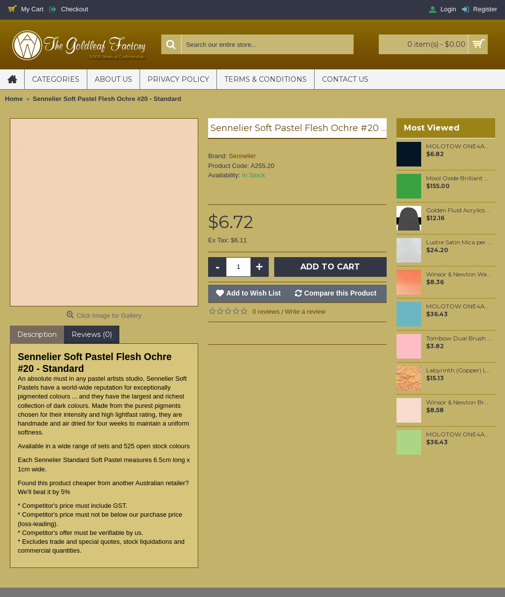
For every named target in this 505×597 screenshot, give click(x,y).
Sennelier (242, 156)
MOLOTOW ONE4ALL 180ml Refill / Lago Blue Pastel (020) (459, 306)
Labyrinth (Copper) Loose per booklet (459, 370)
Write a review (305, 311)
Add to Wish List (253, 293)
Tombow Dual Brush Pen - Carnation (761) (459, 338)
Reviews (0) (92, 334)
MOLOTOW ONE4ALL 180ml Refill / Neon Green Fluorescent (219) (459, 434)
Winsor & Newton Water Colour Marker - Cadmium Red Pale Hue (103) (459, 274)
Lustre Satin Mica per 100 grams (459, 242)
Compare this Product (340, 293)
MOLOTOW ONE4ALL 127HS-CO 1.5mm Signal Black (459, 146)
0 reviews (266, 311)
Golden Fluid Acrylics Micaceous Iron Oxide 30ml (459, 210)
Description (37, 334)
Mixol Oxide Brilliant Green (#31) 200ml (459, 178)
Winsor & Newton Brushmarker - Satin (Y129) (459, 402)
